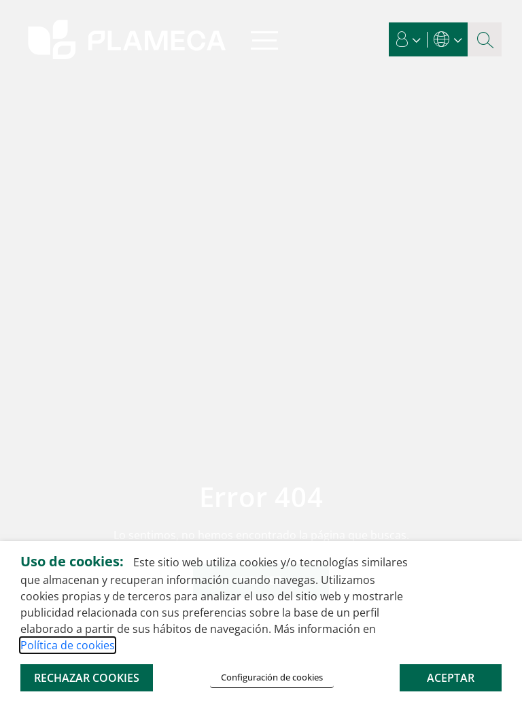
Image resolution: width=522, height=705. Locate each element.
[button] (408, 39)
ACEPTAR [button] (450, 677)
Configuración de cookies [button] (272, 677)
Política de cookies (67, 645)
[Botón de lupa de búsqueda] (485, 39)
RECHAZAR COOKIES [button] (86, 677)
